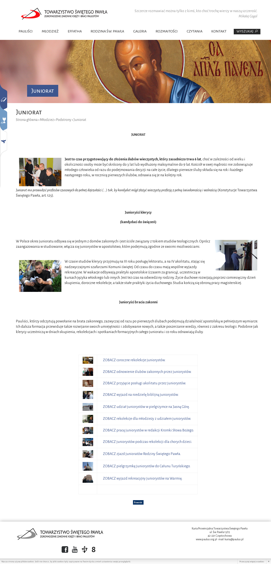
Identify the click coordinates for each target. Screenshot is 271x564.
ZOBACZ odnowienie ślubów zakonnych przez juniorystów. (147, 372)
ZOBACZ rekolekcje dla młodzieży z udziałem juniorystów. (147, 419)
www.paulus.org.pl (206, 539)
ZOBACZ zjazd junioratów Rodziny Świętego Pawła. (142, 454)
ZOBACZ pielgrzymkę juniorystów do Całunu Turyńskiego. (146, 466)
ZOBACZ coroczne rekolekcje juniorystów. (134, 360)
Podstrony (63, 120)
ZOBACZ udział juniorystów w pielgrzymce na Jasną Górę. (146, 407)
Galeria (140, 31)
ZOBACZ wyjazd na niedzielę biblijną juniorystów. (140, 395)
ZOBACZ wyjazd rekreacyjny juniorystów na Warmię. (142, 478)
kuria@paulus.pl (234, 539)
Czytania (194, 31)
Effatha (75, 31)
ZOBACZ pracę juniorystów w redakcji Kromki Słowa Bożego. (148, 430)
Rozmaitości (167, 31)
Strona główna (27, 120)
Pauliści (26, 31)
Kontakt (219, 31)
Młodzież (50, 31)
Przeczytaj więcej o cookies (251, 561)
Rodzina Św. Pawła (107, 31)
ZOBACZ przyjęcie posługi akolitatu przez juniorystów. (144, 383)
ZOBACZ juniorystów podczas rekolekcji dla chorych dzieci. (147, 442)
